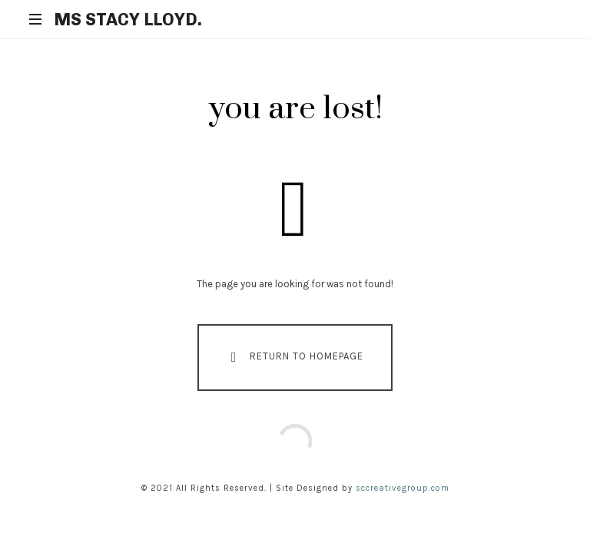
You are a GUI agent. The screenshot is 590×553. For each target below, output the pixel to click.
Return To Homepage (293, 357)
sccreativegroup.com (402, 488)
